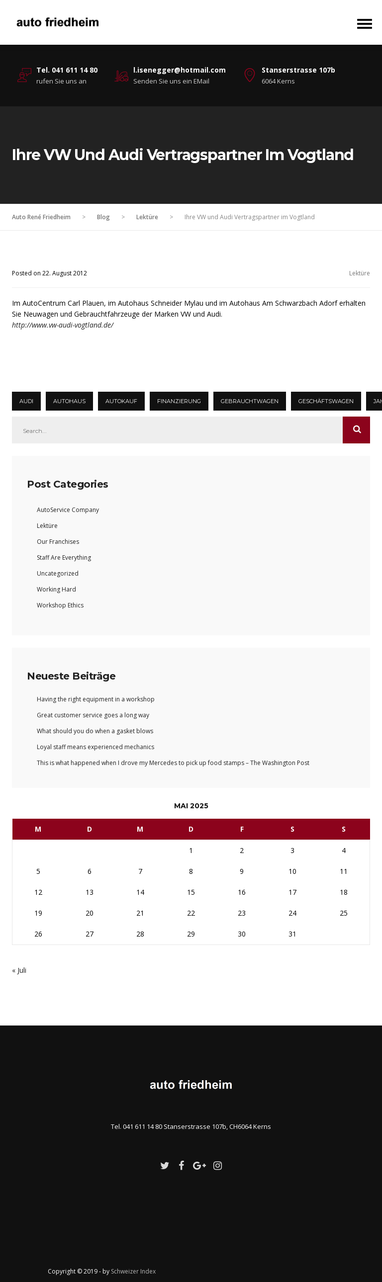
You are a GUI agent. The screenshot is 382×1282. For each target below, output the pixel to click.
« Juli (19, 970)
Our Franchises (58, 541)
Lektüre (359, 273)
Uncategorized (58, 573)
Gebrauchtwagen (250, 401)
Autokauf (121, 401)
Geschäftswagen (326, 401)
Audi (26, 401)
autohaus (69, 401)
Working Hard (56, 589)
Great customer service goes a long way (93, 715)
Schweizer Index (133, 1271)
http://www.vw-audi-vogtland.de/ (62, 325)
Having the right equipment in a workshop (96, 699)
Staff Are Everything (64, 557)
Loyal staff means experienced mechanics (95, 747)
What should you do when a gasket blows (95, 731)
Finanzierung (179, 401)
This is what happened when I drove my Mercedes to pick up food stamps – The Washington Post (173, 763)
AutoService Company (68, 510)
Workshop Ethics (60, 605)
